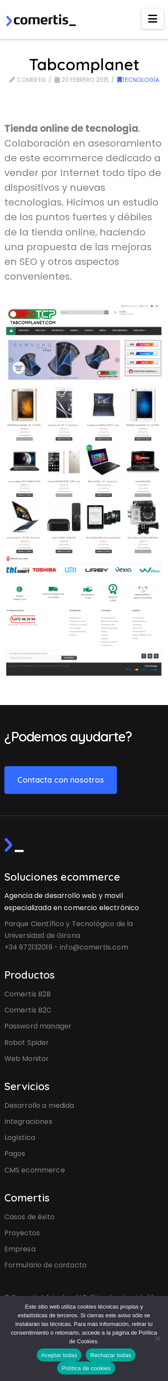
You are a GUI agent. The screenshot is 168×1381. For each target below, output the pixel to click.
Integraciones (28, 1121)
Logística (19, 1138)
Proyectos (22, 1233)
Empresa (20, 1249)
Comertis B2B (27, 994)
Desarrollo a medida (39, 1105)
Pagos (15, 1154)
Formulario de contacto (45, 1265)
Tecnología (138, 80)
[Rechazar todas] (157, 1338)
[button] (153, 19)
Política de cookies (85, 1368)
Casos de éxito (29, 1217)
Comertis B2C (28, 1010)
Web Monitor (26, 1059)
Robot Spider (26, 1043)
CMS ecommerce (34, 1170)
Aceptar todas (59, 1355)
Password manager (37, 1026)
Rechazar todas (110, 1355)
